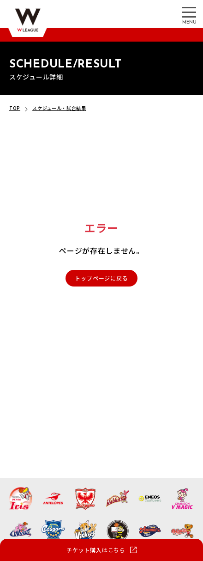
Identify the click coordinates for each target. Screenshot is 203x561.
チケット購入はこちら (95, 550)
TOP (14, 107)
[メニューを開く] (189, 11)
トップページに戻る (101, 278)
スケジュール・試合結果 (59, 107)
